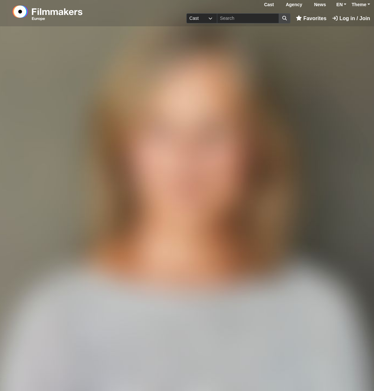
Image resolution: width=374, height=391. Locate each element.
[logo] (63, 13)
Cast (269, 4)
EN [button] (339, 4)
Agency (294, 4)
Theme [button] (359, 4)
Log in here (221, 371)
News (320, 4)
